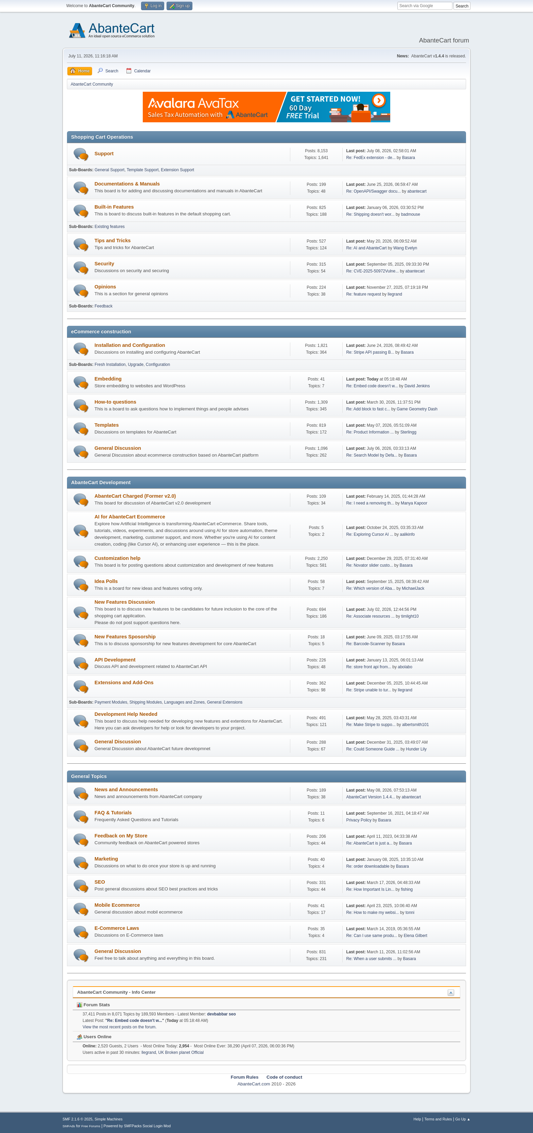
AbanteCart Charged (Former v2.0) (135, 496)
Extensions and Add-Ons (124, 682)
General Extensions (225, 702)
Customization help (117, 558)
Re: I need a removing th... (370, 503)
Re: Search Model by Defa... (371, 455)
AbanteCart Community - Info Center (116, 992)
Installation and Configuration (129, 345)
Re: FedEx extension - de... (370, 157)
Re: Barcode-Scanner (365, 643)
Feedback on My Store (121, 835)
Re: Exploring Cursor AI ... (369, 534)
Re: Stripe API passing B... (370, 352)
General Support (109, 169)
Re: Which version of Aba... (370, 588)
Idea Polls (106, 581)
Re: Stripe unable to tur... (368, 690)
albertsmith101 (415, 724)
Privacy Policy (359, 820)
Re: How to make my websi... (372, 912)
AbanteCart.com (253, 1083)
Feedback (103, 306)
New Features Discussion (124, 602)
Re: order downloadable (368, 866)
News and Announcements (126, 789)
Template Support (143, 169)
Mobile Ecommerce (117, 905)
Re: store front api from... (368, 667)
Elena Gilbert (415, 935)
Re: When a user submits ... (371, 958)
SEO (99, 882)
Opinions (105, 286)
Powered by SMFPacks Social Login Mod (137, 1126)
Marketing (106, 859)
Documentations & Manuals (127, 184)
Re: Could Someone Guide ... (372, 749)
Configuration (158, 364)
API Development (115, 659)
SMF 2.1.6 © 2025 (77, 1119)
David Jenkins (417, 386)
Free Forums (90, 1126)
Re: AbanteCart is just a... (369, 843)
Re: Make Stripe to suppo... (370, 724)
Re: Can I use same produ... (371, 935)
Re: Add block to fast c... (368, 409)
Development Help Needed (125, 714)
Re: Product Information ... (370, 432)
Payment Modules (110, 702)
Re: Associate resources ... (370, 616)
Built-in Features (114, 207)
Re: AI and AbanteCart (367, 248)
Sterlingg (408, 432)
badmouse (410, 214)
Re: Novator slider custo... (369, 565)
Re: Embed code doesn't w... (372, 386)
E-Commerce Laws (116, 928)
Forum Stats (93, 1004)
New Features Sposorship (125, 636)
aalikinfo (407, 534)
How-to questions (115, 402)
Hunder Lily (416, 749)
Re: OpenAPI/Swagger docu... (373, 191)
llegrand (395, 294)
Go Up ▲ (462, 1119)
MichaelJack (413, 588)
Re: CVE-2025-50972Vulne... (372, 271)
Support (104, 153)
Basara (408, 157)
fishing (407, 889)
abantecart (417, 191)
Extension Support (177, 169)
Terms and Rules (438, 1119)
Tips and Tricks (112, 240)
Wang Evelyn (405, 248)
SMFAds (69, 1126)
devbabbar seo (221, 1014)
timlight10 (409, 616)
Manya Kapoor (414, 503)
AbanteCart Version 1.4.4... (370, 797)
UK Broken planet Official (181, 1052)
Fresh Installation (109, 364)
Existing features (109, 226)
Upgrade (135, 364)
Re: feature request (363, 294)
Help (417, 1119)
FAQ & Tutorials (113, 812)
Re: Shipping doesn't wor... (370, 214)
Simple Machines (108, 1119)
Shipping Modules (146, 702)
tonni (410, 912)
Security (104, 263)
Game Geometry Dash (417, 409)
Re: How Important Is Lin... (370, 889)
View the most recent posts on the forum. (120, 1027)
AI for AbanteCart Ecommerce (129, 516)
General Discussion (117, 448)
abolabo (405, 667)
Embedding (108, 379)
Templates (106, 425)
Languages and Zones (184, 702)
